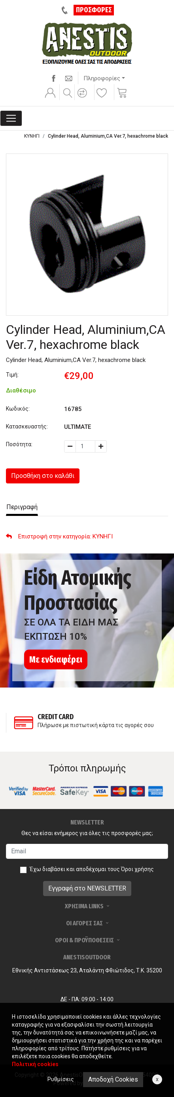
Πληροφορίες (101, 78)
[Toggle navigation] (11, 118)
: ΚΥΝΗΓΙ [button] (59, 536)
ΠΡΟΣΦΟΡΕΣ (94, 10)
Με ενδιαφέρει (55, 659)
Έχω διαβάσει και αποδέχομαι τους (92, 869)
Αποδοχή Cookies (113, 1079)
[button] (83, 98)
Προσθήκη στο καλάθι (42, 475)
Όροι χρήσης (137, 869)
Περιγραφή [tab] (22, 507)
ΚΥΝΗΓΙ (32, 136)
